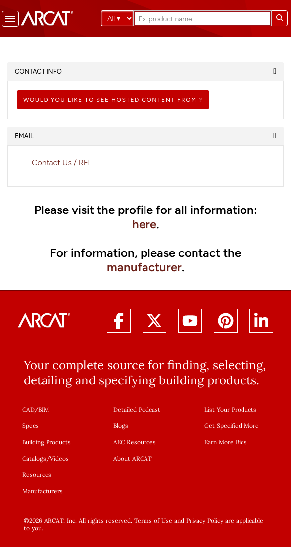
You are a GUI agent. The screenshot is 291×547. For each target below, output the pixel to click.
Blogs (120, 425)
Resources (36, 474)
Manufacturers (42, 491)
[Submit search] (280, 18)
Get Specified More (231, 425)
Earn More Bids (225, 442)
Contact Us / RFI (61, 162)
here (144, 224)
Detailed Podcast (136, 409)
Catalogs (34, 458)
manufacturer (144, 267)
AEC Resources (134, 442)
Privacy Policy (204, 520)
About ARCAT (132, 458)
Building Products (46, 442)
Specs (30, 425)
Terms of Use (153, 520)
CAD (28, 409)
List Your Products (230, 409)
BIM (43, 409)
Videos (59, 458)
